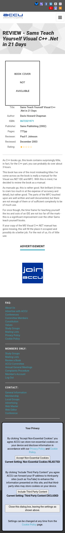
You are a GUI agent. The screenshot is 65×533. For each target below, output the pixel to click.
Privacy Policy (12, 335)
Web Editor (11, 409)
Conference (11, 413)
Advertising (11, 402)
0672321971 (27, 121)
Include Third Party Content (32, 491)
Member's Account (15, 374)
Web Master (11, 406)
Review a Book (13, 360)
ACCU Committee (14, 363)
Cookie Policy (12, 338)
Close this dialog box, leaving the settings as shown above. (32, 508)
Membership (12, 396)
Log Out (9, 377)
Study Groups (12, 328)
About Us (10, 307)
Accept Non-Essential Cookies (32, 457)
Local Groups (12, 399)
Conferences (12, 314)
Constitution (11, 321)
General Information (16, 392)
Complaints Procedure (17, 370)
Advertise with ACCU (16, 311)
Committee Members (16, 318)
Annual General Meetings (18, 367)
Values (8, 325)
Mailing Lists (12, 331)
